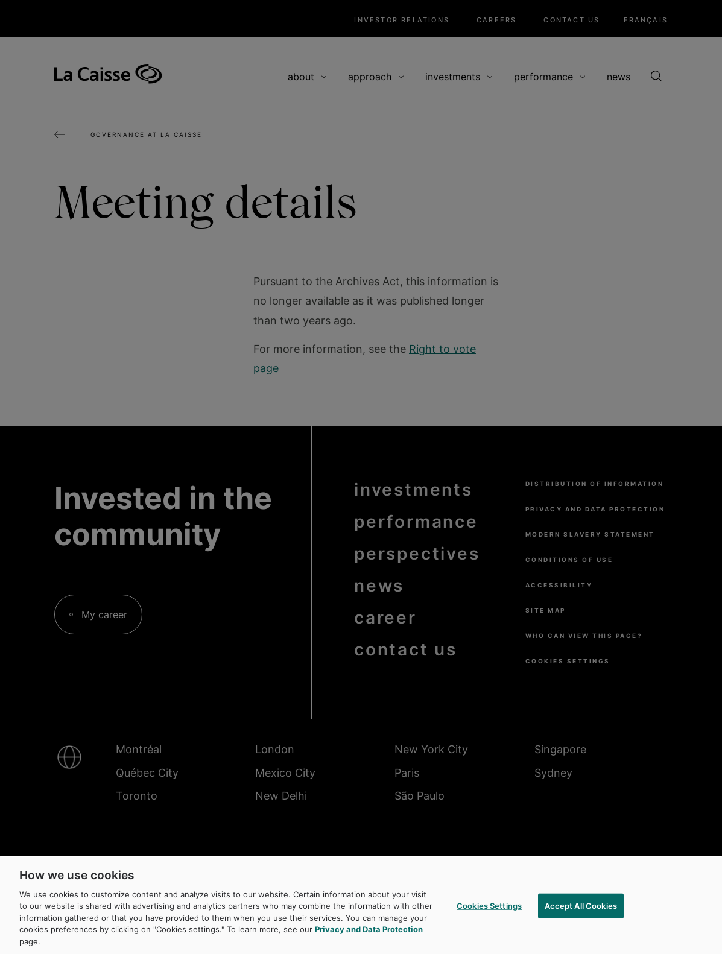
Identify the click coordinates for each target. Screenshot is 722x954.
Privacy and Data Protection (369, 932)
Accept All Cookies (581, 907)
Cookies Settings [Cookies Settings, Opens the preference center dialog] (489, 907)
